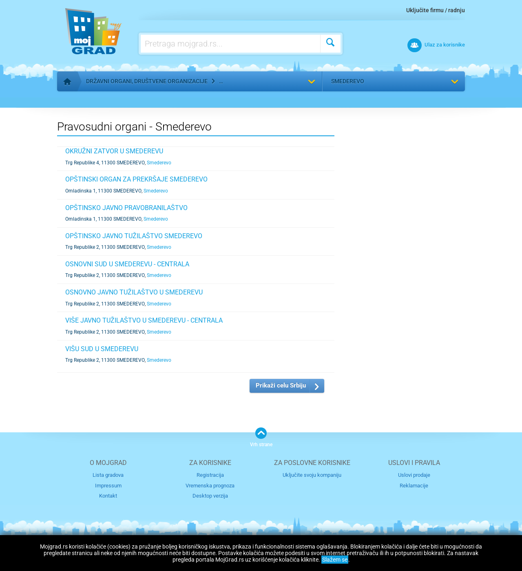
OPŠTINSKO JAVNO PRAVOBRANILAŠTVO (126, 208)
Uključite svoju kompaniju (312, 475)
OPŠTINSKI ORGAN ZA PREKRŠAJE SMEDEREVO (136, 179)
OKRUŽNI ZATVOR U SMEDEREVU (114, 151)
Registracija (210, 475)
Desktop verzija (210, 496)
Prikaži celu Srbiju (281, 385)
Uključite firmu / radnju (435, 10)
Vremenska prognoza (210, 485)
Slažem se (334, 559)
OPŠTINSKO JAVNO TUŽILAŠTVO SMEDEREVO (133, 236)
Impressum (108, 485)
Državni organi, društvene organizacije (147, 81)
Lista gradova (108, 475)
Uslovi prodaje (414, 475)
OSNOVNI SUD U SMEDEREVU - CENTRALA (127, 264)
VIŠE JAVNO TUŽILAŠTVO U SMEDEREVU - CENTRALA (144, 320)
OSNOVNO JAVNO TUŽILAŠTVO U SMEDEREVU (134, 292)
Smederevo (347, 81)
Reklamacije (414, 485)
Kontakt (108, 496)
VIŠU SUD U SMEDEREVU (101, 349)
